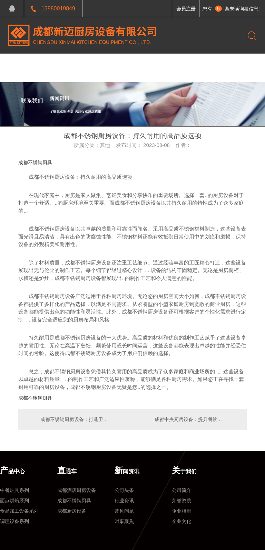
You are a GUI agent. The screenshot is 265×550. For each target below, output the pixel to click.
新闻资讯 (116, 64)
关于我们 (144, 64)
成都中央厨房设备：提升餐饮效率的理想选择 (197, 419)
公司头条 (124, 490)
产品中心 (60, 64)
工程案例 (88, 64)
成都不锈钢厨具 (35, 162)
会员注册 (186, 8)
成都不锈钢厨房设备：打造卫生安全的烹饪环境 (75, 419)
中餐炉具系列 (14, 490)
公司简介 (181, 490)
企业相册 (181, 511)
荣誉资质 (181, 500)
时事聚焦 (124, 521)
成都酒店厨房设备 (76, 490)
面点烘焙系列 (14, 500)
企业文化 (181, 521)
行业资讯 (124, 500)
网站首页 (32, 64)
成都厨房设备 (71, 511)
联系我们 (32, 100)
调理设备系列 (14, 521)
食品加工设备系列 (19, 511)
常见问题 (124, 511)
